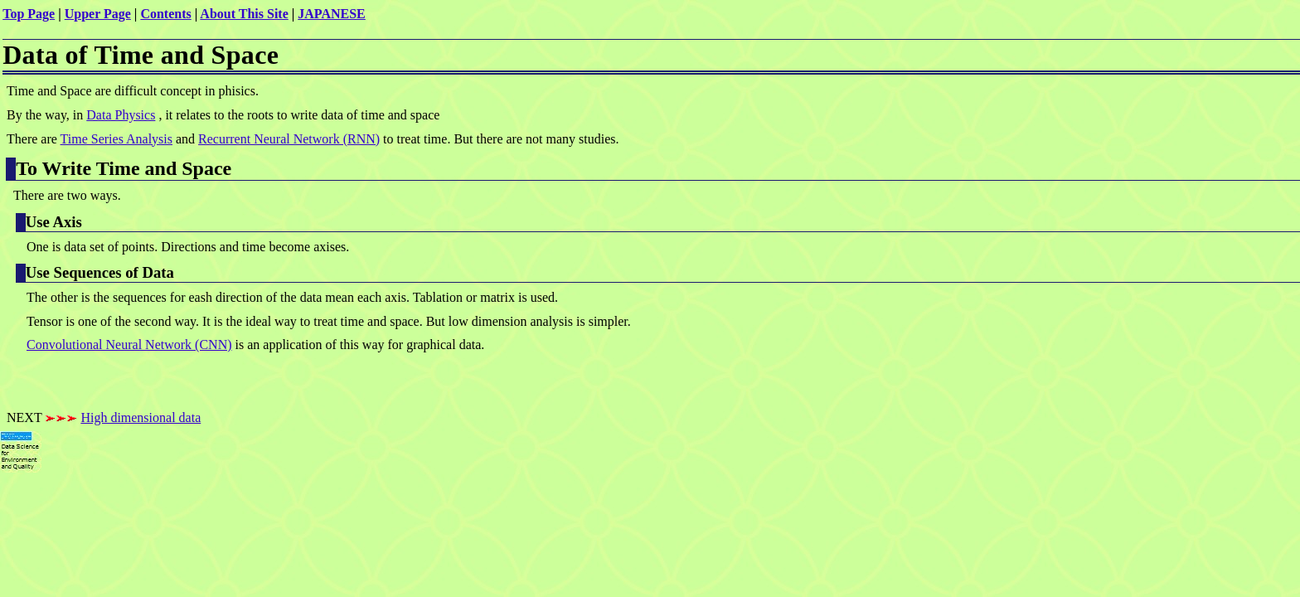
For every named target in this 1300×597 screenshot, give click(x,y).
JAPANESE (332, 14)
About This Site (244, 14)
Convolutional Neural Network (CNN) (129, 344)
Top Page (28, 14)
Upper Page (98, 14)
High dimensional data (140, 417)
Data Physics (120, 115)
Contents (165, 14)
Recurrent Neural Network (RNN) (289, 139)
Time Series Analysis (116, 139)
